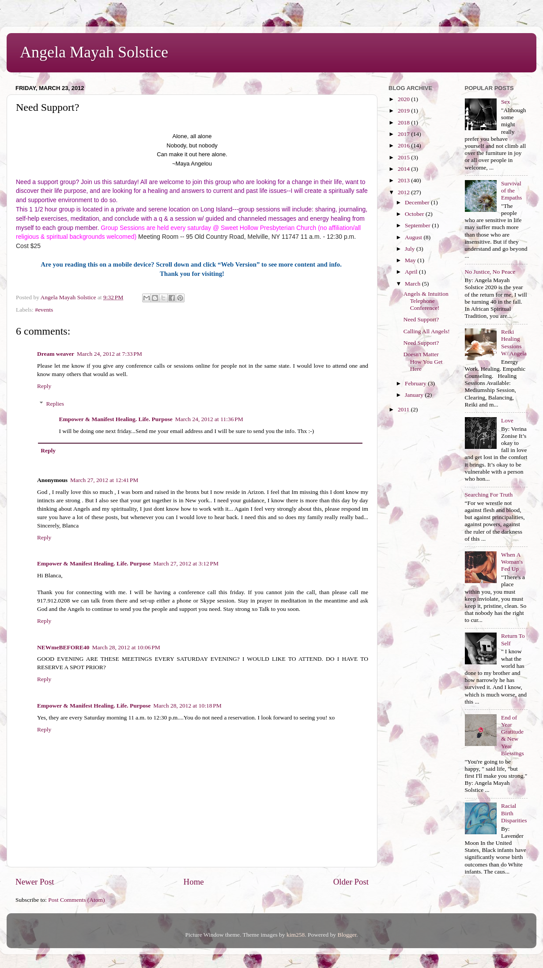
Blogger (346, 934)
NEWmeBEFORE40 (63, 647)
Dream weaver (55, 353)
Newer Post (34, 881)
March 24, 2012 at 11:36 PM (209, 419)
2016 (404, 145)
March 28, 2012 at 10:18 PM (187, 705)
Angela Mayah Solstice (94, 52)
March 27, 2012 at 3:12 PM (186, 563)
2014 (404, 169)
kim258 (296, 934)
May (411, 260)
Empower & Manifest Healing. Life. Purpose (116, 419)
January (415, 395)
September (418, 225)
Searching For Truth (489, 494)
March (413, 283)
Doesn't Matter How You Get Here (423, 361)
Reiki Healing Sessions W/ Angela (514, 342)
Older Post (351, 881)
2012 (404, 192)
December (418, 202)
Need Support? (421, 319)
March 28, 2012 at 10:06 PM (126, 647)
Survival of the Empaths (511, 190)
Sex (505, 101)
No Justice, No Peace (490, 271)
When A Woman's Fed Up (512, 561)
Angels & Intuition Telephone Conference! (426, 300)
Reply (44, 386)
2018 (404, 122)
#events (44, 309)
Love (507, 420)
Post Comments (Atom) (76, 899)
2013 (404, 180)
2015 (404, 157)
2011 (404, 409)
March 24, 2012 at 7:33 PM (109, 353)
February (416, 383)
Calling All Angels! (426, 331)
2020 (404, 99)
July (410, 248)
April (412, 271)
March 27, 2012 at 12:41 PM (104, 480)
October (415, 214)
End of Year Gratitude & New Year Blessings (512, 735)
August (414, 237)
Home (194, 881)
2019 (404, 110)
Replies (55, 403)
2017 (404, 134)
